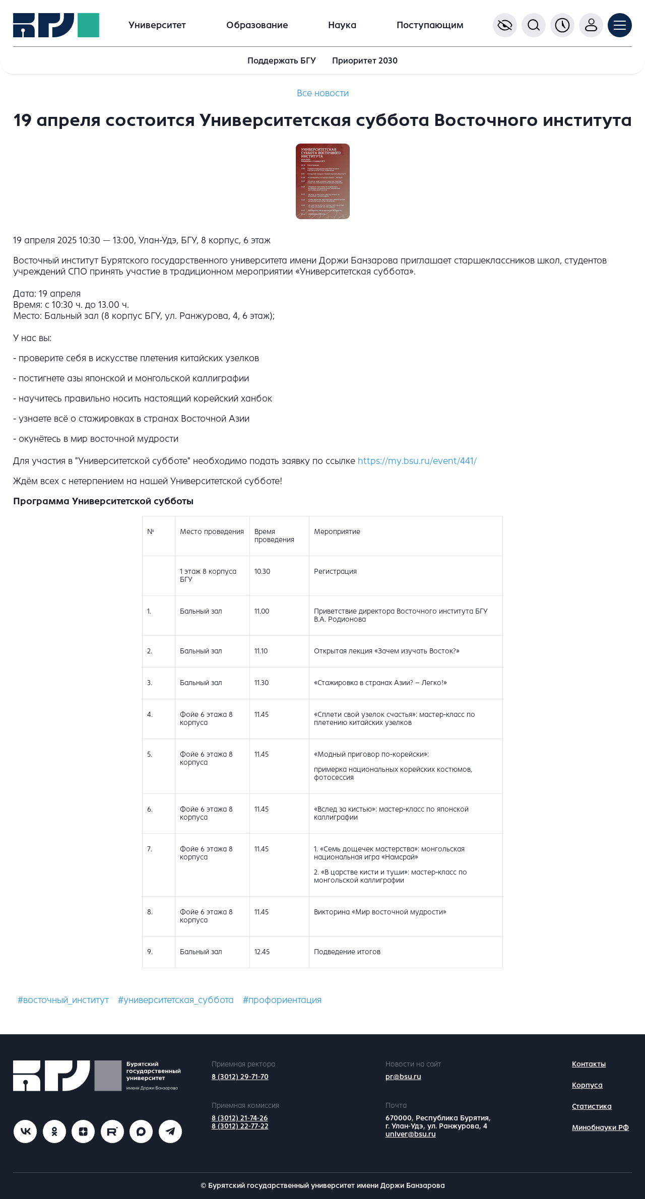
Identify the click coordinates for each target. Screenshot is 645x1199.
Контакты (589, 1064)
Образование (257, 25)
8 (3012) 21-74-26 (240, 1118)
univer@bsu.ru (410, 1134)
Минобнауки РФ (600, 1127)
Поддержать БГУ (281, 60)
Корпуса (587, 1085)
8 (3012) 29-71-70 (240, 1077)
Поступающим (430, 25)
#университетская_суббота (176, 1000)
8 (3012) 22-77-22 (240, 1126)
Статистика (592, 1106)
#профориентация (282, 1000)
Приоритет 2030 (365, 60)
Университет (157, 25)
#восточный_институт (63, 1000)
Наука (342, 25)
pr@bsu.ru (403, 1077)
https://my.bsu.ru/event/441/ (417, 461)
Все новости (323, 93)
